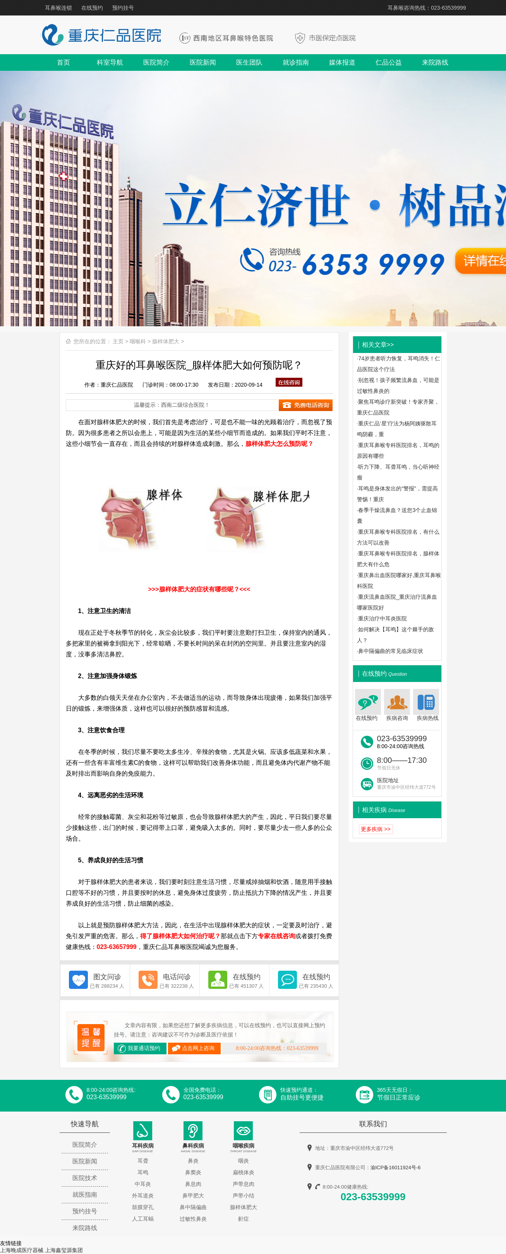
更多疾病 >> (375, 829)
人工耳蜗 (143, 1219)
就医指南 (84, 1194)
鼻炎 (193, 1161)
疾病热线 (427, 705)
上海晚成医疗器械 (21, 1250)
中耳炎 (143, 1184)
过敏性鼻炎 (193, 1219)
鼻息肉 (193, 1184)
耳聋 (142, 1161)
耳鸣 (142, 1172)
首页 (63, 62)
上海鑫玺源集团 (64, 1250)
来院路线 (435, 62)
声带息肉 (243, 1184)
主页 (118, 341)
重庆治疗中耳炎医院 (382, 618)
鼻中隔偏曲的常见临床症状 (390, 651)
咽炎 (243, 1161)
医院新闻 (203, 62)
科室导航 (110, 62)
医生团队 (249, 62)
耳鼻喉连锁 (58, 8)
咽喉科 (138, 341)
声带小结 (243, 1195)
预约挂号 (123, 8)
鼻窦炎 (193, 1172)
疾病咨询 (397, 705)
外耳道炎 (143, 1195)
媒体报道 (342, 62)
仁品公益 (389, 62)
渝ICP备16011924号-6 (395, 1167)
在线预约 (92, 8)
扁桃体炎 (243, 1172)
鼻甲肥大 (193, 1195)
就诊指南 (296, 62)
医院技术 (84, 1178)
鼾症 (243, 1219)
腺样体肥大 (165, 341)
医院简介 (156, 62)
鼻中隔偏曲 (193, 1207)
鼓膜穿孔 (143, 1207)
